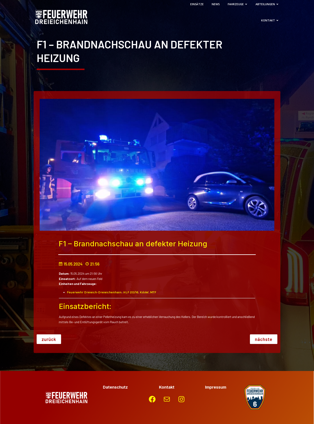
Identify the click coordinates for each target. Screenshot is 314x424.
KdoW (144, 292)
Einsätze (197, 4)
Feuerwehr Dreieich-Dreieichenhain (94, 292)
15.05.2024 (71, 264)
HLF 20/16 (130, 292)
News (216, 4)
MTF (153, 292)
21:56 (92, 264)
